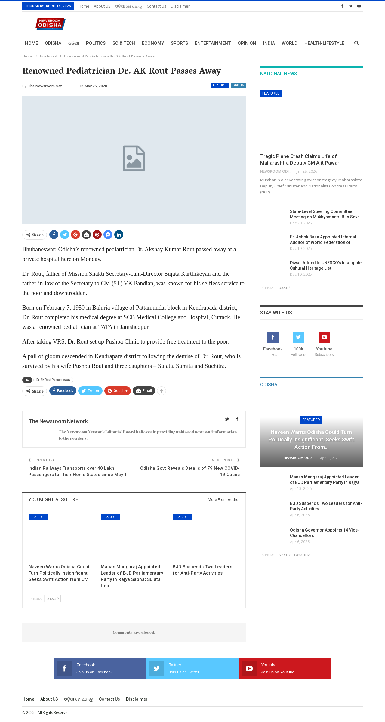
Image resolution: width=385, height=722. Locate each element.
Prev (36, 598)
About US (102, 6)
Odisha (53, 43)
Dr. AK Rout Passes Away (53, 379)
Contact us (156, 6)
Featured (220, 85)
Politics (96, 43)
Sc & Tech (123, 43)
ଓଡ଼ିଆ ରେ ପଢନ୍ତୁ (128, 6)
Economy (153, 43)
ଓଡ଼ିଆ (73, 43)
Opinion (247, 43)
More (310, 43)
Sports (179, 43)
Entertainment (213, 43)
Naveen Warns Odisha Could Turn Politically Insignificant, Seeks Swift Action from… (311, 439)
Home (84, 6)
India (269, 43)
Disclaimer (180, 6)
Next (53, 598)
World (289, 43)
